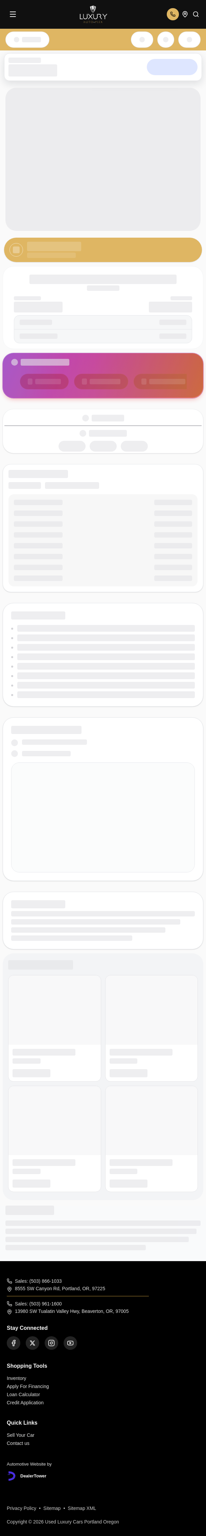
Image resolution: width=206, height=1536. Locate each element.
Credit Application (25, 1402)
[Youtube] (70, 1343)
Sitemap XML (82, 1508)
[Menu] (12, 14)
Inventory (16, 1378)
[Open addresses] (185, 14)
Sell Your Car (21, 1435)
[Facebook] (13, 1343)
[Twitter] (32, 1343)
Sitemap (52, 1508)
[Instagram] (51, 1343)
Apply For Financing (28, 1386)
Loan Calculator (23, 1394)
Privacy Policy (21, 1508)
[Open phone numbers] (173, 14)
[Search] (196, 14)
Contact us (18, 1443)
